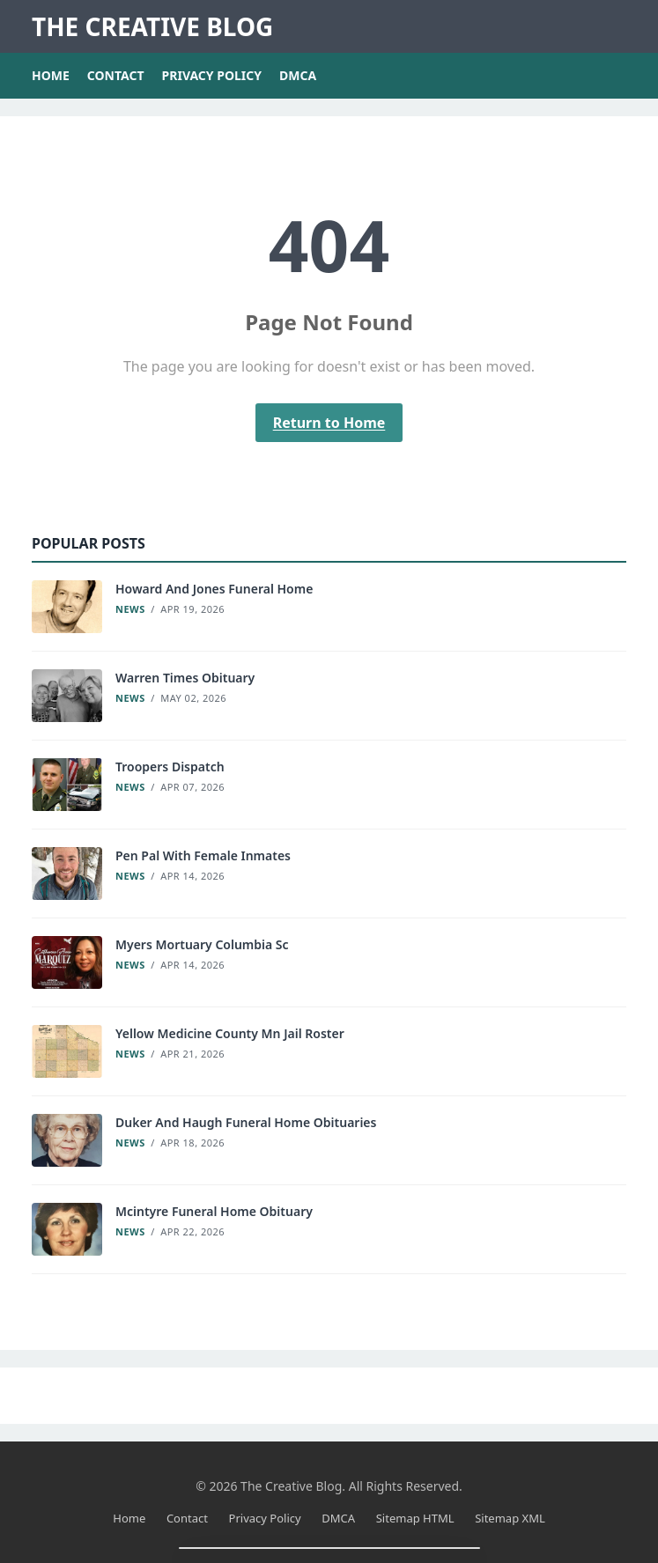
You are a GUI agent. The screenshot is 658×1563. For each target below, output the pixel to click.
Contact (115, 75)
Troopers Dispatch (170, 766)
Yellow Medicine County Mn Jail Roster (229, 1033)
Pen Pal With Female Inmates (203, 855)
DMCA (297, 75)
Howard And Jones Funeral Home (214, 588)
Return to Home (329, 422)
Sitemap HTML (415, 1518)
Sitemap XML (510, 1518)
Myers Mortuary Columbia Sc (202, 944)
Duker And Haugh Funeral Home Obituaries (245, 1122)
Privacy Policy (212, 75)
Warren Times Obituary (185, 677)
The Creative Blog (152, 26)
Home (51, 75)
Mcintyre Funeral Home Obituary (214, 1211)
